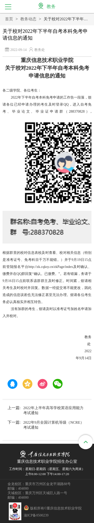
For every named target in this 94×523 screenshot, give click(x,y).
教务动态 (28, 19)
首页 (9, 19)
